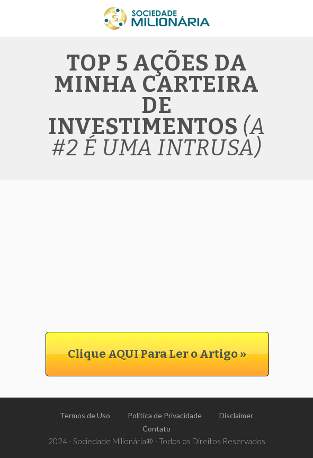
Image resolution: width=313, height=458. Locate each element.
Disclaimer (236, 415)
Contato (156, 428)
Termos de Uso (85, 415)
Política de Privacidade (165, 415)
